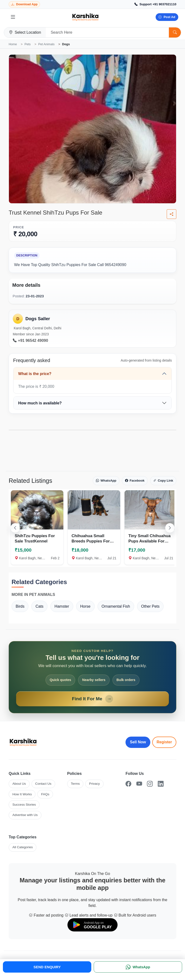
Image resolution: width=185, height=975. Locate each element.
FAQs (45, 794)
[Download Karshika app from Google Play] (24, 4)
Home (13, 44)
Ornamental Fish (116, 606)
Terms (75, 783)
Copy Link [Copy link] (163, 480)
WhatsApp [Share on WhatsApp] (106, 480)
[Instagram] (150, 784)
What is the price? (35, 374)
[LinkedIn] (161, 784)
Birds (20, 606)
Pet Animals (46, 44)
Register (164, 742)
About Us (19, 783)
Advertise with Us (25, 815)
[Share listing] (171, 214)
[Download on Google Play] (92, 924)
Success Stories (24, 804)
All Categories (22, 847)
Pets (28, 44)
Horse (85, 606)
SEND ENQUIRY (47, 967)
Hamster (61, 606)
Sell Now (138, 742)
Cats (39, 606)
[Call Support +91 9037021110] (155, 4)
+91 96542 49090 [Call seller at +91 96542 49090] (30, 341)
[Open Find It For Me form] (92, 677)
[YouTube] (139, 784)
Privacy (94, 783)
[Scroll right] (169, 527)
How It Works (22, 794)
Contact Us (43, 783)
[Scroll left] (15, 527)
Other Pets (150, 606)
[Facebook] (128, 784)
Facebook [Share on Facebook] (135, 480)
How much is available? (40, 403)
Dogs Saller (37, 318)
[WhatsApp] (138, 967)
